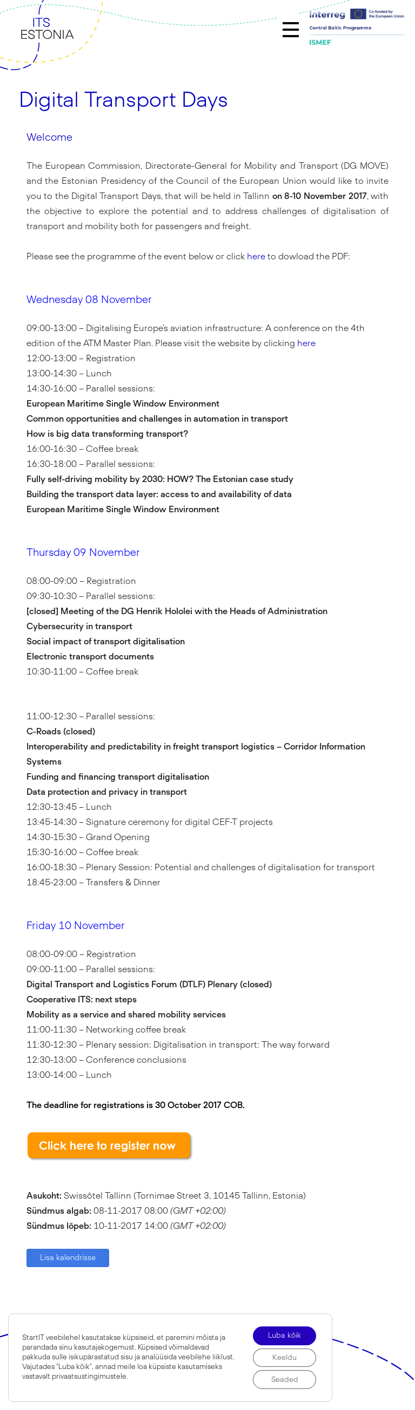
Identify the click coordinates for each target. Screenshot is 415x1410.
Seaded (283, 1379)
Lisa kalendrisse (68, 1258)
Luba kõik (283, 1334)
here (256, 256)
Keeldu (283, 1356)
